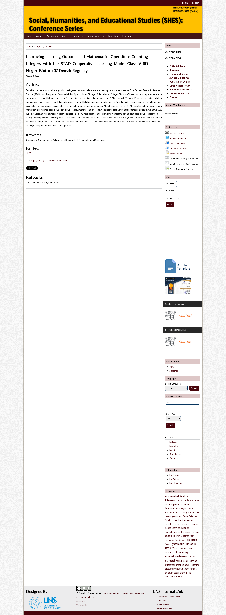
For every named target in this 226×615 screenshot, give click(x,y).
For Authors (175, 479)
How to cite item (177, 143)
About (39, 36)
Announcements (95, 36)
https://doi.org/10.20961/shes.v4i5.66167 (50, 160)
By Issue (173, 442)
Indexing (126, 36)
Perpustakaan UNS (165, 608)
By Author (174, 446)
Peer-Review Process (181, 89)
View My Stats (82, 605)
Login (185, 2)
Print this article (177, 133)
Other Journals (176, 454)
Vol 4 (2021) (38, 46)
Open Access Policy (180, 85)
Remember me (176, 198)
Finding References (178, 148)
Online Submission (180, 93)
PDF (29, 153)
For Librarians (176, 483)
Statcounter (81, 601)
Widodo (49, 46)
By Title (173, 450)
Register (195, 2)
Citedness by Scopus (174, 304)
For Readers (175, 475)
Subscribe (174, 370)
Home (29, 36)
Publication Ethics (180, 81)
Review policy (176, 153)
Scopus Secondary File (175, 329)
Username (170, 183)
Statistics (113, 36)
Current (66, 36)
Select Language (173, 383)
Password (170, 190)
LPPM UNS (161, 600)
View (172, 366)
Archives (78, 36)
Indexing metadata (178, 138)
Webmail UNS (163, 604)
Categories (52, 36)
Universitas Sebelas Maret (168, 596)
